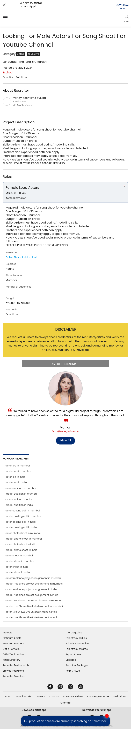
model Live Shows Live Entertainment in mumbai (34, 606)
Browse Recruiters (13, 670)
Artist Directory (11, 659)
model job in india (16, 482)
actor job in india (15, 477)
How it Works (24, 696)
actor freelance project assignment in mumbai (33, 578)
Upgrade (71, 659)
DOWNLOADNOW (122, 6)
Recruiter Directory (14, 676)
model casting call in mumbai (23, 516)
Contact (54, 696)
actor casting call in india (20, 522)
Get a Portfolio (11, 649)
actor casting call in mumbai (22, 510)
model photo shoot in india (21, 550)
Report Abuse (74, 654)
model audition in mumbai (21, 493)
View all (65, 440)
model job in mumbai (18, 471)
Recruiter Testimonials (16, 665)
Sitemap (66, 702)
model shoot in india (17, 572)
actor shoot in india (16, 567)
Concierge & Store (98, 696)
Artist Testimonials (13, 654)
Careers (40, 696)
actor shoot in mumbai (19, 555)
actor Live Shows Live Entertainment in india (31, 611)
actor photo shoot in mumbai (23, 533)
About (8, 696)
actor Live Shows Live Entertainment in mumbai (33, 600)
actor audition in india (18, 499)
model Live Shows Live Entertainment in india (32, 617)
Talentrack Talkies (76, 638)
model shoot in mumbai (19, 561)
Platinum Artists (12, 638)
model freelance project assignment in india (31, 595)
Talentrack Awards (77, 649)
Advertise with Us (73, 696)
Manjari (65, 427)
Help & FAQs (73, 670)
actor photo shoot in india (20, 544)
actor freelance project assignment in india (31, 589)
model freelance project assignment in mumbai (34, 583)
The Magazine (74, 632)
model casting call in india (21, 527)
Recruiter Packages (77, 665)
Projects (7, 632)
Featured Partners (13, 643)
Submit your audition (78, 643)
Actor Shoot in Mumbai (21, 257)
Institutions (119, 696)
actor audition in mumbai (20, 488)
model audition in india (19, 505)
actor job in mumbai (17, 465)
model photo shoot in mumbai (23, 538)
